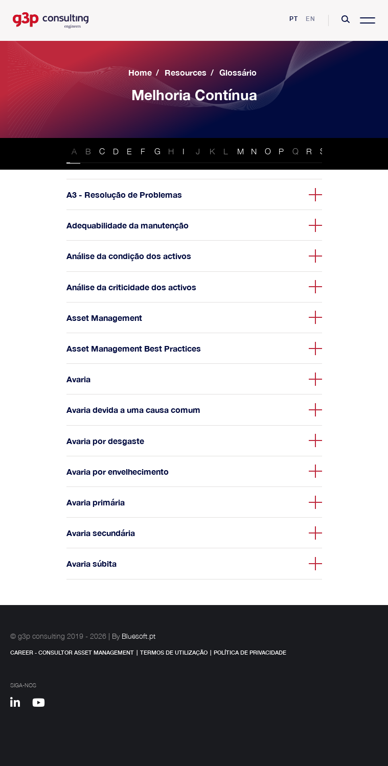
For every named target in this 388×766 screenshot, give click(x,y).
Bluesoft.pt (138, 636)
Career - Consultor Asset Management (72, 652)
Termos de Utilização (174, 652)
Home (140, 72)
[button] (345, 20)
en (310, 18)
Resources (186, 72)
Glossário (238, 72)
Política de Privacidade (250, 652)
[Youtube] (42, 704)
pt (293, 18)
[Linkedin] (20, 704)
